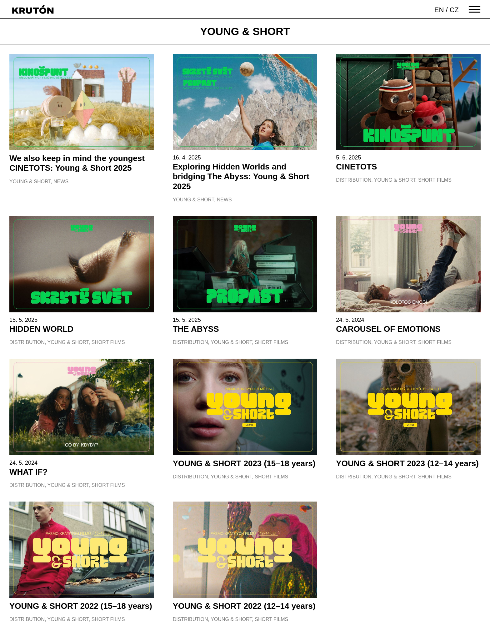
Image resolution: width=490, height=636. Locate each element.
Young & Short (30, 181)
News (60, 181)
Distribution (353, 180)
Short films (435, 180)
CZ (454, 10)
